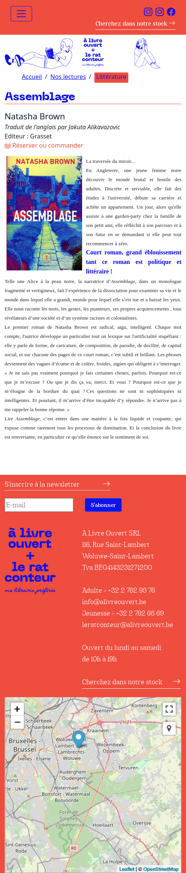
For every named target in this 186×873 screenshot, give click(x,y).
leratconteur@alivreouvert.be (127, 624)
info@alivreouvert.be (114, 601)
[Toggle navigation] (21, 13)
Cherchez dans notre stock (135, 23)
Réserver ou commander (44, 145)
